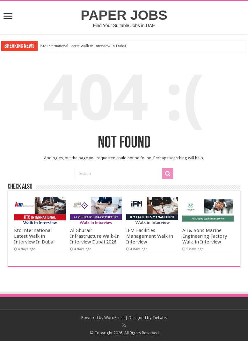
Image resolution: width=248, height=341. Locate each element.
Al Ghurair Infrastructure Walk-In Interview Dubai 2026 (95, 236)
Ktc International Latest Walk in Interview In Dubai (83, 45)
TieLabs (159, 317)
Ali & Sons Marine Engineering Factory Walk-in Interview (204, 236)
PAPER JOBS (124, 15)
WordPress (114, 317)
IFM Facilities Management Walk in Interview (149, 236)
